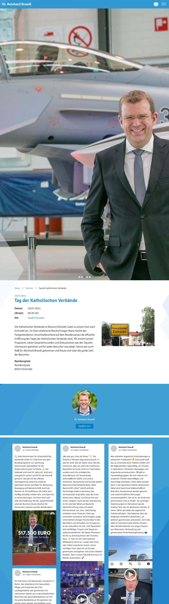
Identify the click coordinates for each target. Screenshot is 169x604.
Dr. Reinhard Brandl (84, 419)
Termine (29, 288)
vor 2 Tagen (75, 450)
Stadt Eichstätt (36, 318)
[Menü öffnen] (164, 4)
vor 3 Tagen (123, 450)
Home (17, 288)
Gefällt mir (84, 426)
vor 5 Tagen (26, 574)
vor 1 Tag (25, 450)
